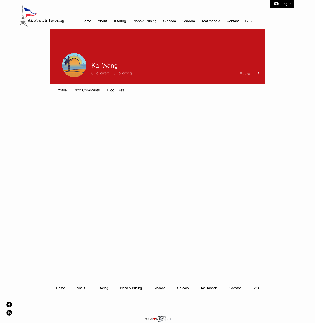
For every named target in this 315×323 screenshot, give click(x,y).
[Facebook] (9, 304)
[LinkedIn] (9, 313)
